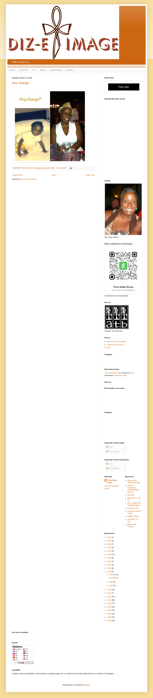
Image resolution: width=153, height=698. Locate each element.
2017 (109, 565)
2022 (109, 548)
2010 (109, 603)
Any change (20, 83)
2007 (109, 614)
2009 (109, 607)
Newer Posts (18, 175)
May (111, 582)
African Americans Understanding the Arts (133, 489)
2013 (109, 593)
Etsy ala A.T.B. (133, 508)
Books (43, 70)
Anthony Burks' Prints (115, 345)
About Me (23, 70)
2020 (109, 554)
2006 (109, 617)
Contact (69, 70)
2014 (109, 590)
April (111, 585)
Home (12, 70)
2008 (109, 610)
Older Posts (90, 175)
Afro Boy (130, 495)
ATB (108, 348)
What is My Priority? (131, 525)
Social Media (56, 70)
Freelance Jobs (121, 375)
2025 (109, 537)
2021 (109, 551)
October (112, 575)
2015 (109, 572)
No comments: (61, 168)
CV (34, 70)
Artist (132, 373)
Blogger (87, 685)
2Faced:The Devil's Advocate (133, 482)
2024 (109, 541)
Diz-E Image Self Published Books (134, 504)
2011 (109, 600)
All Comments (112, 452)
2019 (109, 558)
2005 (109, 621)
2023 (109, 544)
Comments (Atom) (30, 179)
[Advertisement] (121, 402)
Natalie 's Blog (133, 516)
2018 (109, 561)
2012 (109, 597)
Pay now (124, 86)
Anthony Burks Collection (116, 342)
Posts (109, 447)
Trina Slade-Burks (111, 373)
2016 (109, 568)
